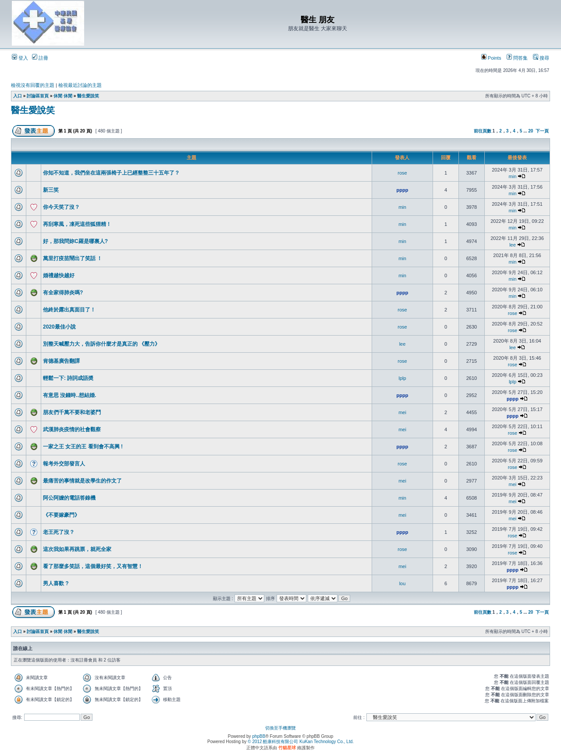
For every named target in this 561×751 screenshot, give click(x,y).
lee (512, 244)
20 (530, 131)
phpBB (258, 736)
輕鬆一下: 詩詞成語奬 (68, 378)
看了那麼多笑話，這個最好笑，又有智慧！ (93, 566)
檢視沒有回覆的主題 (32, 85)
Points (491, 58)
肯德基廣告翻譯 (61, 361)
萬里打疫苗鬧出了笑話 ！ (72, 258)
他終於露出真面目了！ (69, 310)
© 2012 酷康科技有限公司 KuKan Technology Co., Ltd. (301, 741)
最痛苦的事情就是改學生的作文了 (82, 481)
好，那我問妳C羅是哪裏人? (75, 241)
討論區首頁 (38, 95)
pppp (402, 190)
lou (402, 583)
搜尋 (541, 58)
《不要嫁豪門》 (61, 515)
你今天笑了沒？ (61, 207)
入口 (17, 95)
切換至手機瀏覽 (280, 728)
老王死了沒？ (59, 532)
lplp (402, 378)
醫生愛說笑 (88, 95)
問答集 (517, 58)
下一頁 (542, 131)
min (513, 176)
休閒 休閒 (62, 95)
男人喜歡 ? (56, 583)
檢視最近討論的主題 (80, 85)
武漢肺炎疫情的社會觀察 (72, 429)
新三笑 (51, 190)
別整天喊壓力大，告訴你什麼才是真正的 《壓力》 (101, 344)
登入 (20, 58)
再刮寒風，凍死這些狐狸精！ (77, 224)
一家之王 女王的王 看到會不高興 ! (83, 446)
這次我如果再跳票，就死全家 (77, 549)
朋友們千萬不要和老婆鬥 (72, 412)
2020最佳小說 (59, 327)
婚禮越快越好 (59, 275)
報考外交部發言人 (64, 464)
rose (402, 172)
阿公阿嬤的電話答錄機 (69, 498)
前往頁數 (482, 131)
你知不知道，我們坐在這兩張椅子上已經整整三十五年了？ (111, 173)
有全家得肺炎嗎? (63, 293)
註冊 (40, 58)
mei (402, 412)
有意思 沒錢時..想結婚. (69, 395)
